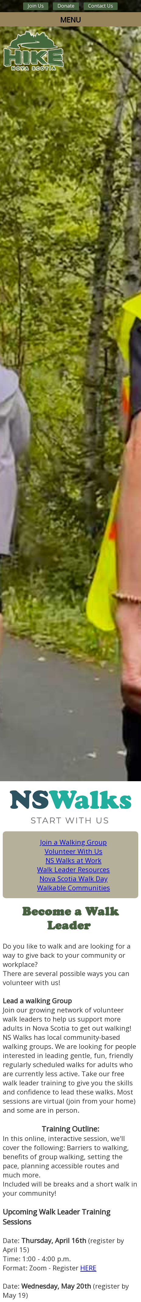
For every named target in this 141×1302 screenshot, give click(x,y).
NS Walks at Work (73, 860)
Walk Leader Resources (73, 869)
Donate (65, 5)
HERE (88, 1267)
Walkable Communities (73, 887)
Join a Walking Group (73, 842)
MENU (70, 20)
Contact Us (100, 5)
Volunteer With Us (73, 851)
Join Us (36, 5)
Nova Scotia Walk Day (74, 878)
